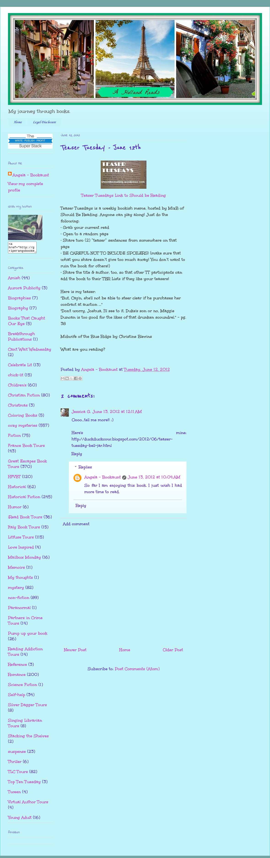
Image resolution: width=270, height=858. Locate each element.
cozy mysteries (22, 427)
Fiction (14, 437)
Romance (17, 676)
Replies (85, 467)
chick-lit (15, 377)
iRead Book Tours (25, 519)
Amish (14, 280)
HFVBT (14, 478)
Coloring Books (22, 417)
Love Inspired (21, 549)
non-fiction (18, 599)
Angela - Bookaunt (102, 477)
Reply (77, 453)
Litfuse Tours (21, 539)
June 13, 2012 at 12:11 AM (117, 411)
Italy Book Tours (24, 529)
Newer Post (75, 650)
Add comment (76, 524)
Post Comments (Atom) (137, 669)
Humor (15, 509)
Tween (14, 794)
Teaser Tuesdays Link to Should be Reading (123, 195)
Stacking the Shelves (28, 738)
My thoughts (20, 579)
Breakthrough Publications (21, 338)
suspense (17, 753)
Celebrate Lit (20, 367)
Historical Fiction (24, 499)
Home (18, 122)
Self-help (16, 697)
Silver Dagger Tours (27, 707)
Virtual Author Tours (28, 804)
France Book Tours (26, 447)
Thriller (15, 763)
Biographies (19, 300)
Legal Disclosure (44, 122)
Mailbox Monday (24, 559)
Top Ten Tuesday (24, 784)
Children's (17, 387)
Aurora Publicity (24, 290)
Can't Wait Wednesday (29, 351)
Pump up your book (27, 635)
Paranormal (19, 609)
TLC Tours (18, 773)
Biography (18, 310)
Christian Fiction (24, 397)
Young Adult (20, 819)
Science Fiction (22, 686)
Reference (17, 666)
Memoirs (16, 569)
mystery (16, 589)
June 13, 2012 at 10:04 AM (154, 477)
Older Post (173, 650)
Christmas (18, 407)
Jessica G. (81, 411)
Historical (17, 489)
